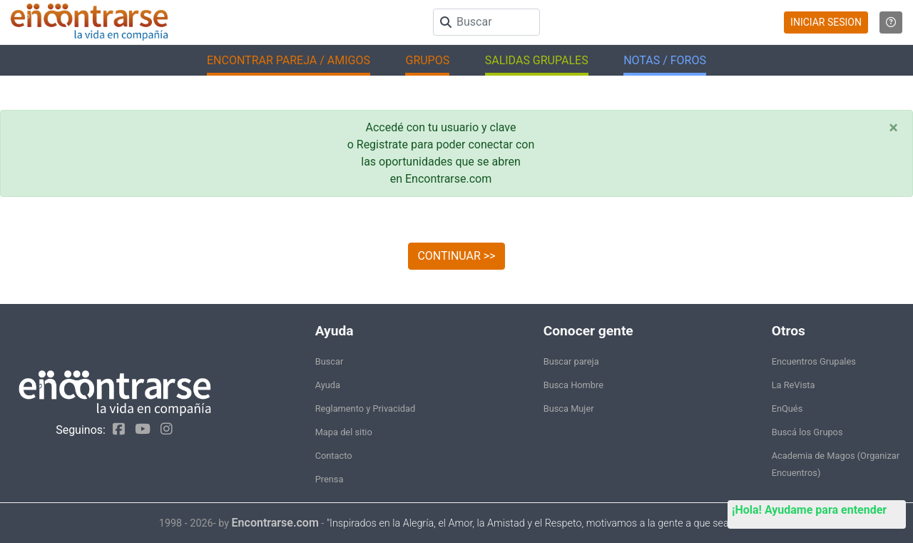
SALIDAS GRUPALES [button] (536, 60)
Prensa (329, 479)
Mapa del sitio (343, 432)
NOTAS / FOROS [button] (664, 60)
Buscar (329, 361)
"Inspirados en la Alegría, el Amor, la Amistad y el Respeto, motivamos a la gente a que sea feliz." (540, 523)
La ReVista (793, 385)
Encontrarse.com (275, 522)
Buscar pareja (571, 361)
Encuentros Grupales (814, 361)
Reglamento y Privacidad (365, 408)
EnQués (787, 408)
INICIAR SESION (826, 22)
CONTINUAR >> (456, 256)
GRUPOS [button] (427, 60)
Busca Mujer (569, 408)
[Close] (893, 128)
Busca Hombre (573, 385)
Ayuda (327, 385)
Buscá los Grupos (807, 432)
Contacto (333, 455)
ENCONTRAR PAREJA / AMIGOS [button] (288, 60)
